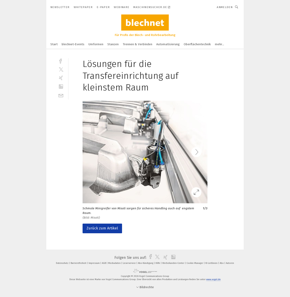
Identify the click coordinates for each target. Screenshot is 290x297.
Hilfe (158, 263)
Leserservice (129, 263)
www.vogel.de (213, 279)
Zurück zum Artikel (102, 228)
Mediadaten (114, 263)
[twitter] (60, 69)
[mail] (60, 95)
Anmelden (225, 7)
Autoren (230, 263)
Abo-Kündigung (146, 263)
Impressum (94, 263)
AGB (104, 263)
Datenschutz (62, 263)
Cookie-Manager (195, 263)
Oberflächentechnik (197, 44)
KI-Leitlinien (211, 263)
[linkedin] (60, 86)
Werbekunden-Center (173, 263)
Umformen (95, 44)
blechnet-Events (73, 44)
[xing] (60, 77)
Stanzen (113, 44)
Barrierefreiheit (79, 263)
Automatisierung (168, 44)
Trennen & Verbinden (137, 44)
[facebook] (60, 60)
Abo (222, 263)
